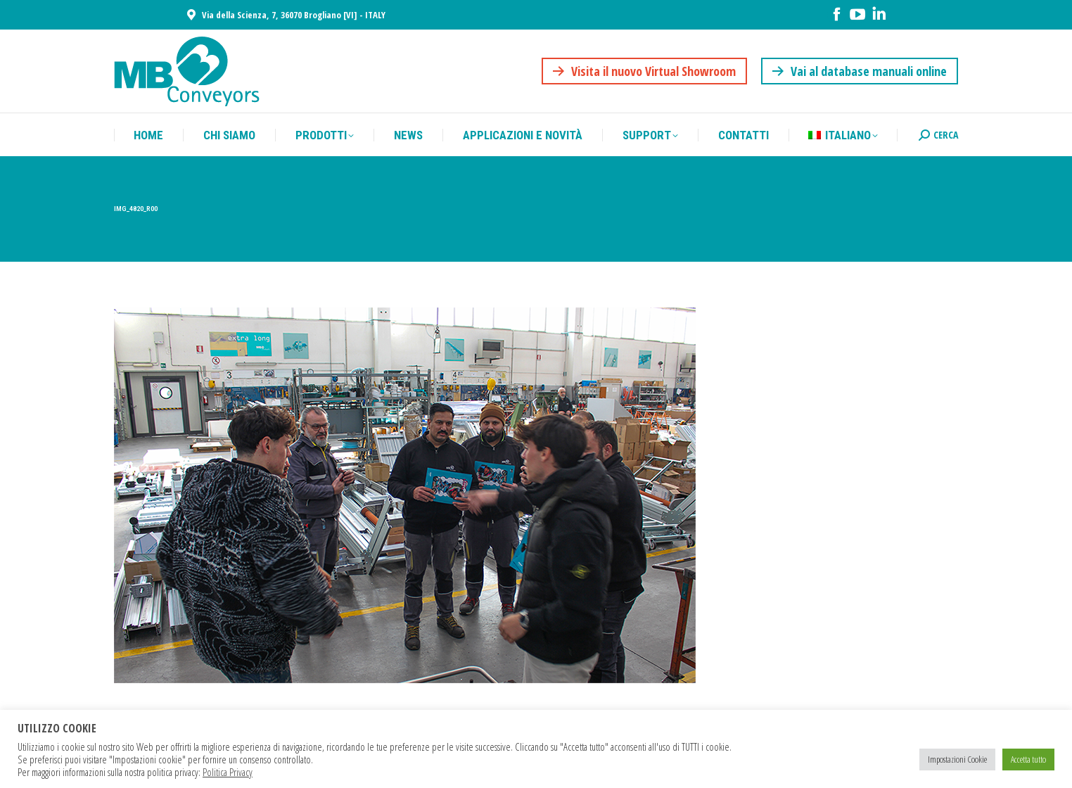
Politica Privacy (228, 772)
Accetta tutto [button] (1028, 759)
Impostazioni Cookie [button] (957, 759)
